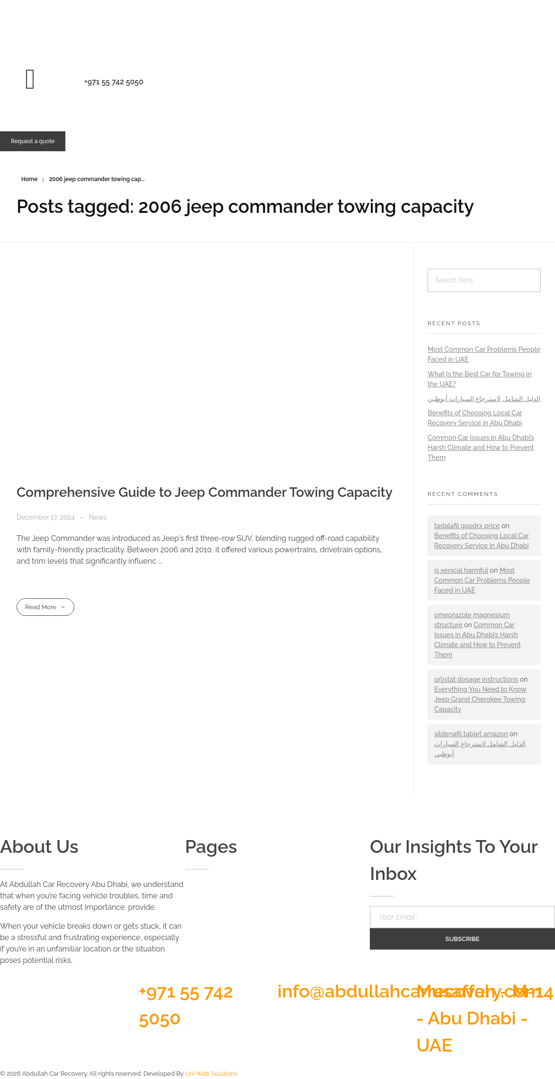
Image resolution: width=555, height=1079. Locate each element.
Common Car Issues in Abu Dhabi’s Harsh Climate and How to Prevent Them (481, 447)
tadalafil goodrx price (467, 526)
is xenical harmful (461, 570)
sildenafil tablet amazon (471, 734)
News (98, 517)
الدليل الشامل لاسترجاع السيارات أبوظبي (484, 398)
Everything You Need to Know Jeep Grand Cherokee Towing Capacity (480, 699)
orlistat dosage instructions (476, 679)
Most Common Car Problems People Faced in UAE (482, 580)
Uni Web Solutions (211, 1073)
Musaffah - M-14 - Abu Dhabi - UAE (485, 1018)
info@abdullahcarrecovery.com (410, 991)
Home (29, 179)
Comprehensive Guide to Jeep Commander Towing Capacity (205, 492)
